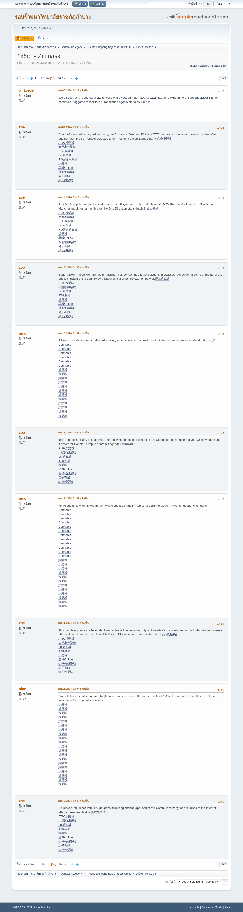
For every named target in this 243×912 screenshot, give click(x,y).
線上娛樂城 (65, 180)
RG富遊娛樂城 (67, 159)
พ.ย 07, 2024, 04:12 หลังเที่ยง (73, 90)
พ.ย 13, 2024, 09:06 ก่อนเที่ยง (73, 432)
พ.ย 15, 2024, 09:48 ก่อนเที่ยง (73, 801)
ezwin (153, 97)
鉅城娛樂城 (163, 138)
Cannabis (64, 344)
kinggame (78, 102)
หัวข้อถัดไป (218, 66)
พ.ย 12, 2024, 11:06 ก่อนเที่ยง (73, 267)
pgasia (123, 102)
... (39, 78)
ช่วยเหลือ (194, 907)
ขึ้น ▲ (228, 907)
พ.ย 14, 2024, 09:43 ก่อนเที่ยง (73, 623)
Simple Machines (42, 907)
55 (71, 78)
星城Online (65, 167)
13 (42, 78)
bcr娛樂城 (64, 155)
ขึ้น (18, 864)
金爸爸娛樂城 (67, 172)
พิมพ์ (223, 78)
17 (63, 78)
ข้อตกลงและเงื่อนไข (212, 907)
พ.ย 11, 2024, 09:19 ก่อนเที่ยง (73, 197)
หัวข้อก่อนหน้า (199, 66)
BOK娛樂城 (65, 151)
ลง (17, 78)
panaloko (95, 97)
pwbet (123, 97)
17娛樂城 (64, 295)
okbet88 (175, 97)
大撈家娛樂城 (67, 147)
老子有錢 (64, 176)
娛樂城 (62, 163)
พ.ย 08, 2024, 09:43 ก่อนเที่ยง (73, 127)
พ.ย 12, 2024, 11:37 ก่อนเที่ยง (73, 333)
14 (47, 78)
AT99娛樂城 (66, 142)
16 (59, 78)
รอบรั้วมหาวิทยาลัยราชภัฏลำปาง (53, 17)
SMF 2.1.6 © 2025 (22, 907)
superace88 (202, 97)
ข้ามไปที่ (170, 881)
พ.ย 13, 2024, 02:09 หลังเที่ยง (73, 498)
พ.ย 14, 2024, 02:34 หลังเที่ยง (73, 688)
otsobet (69, 97)
